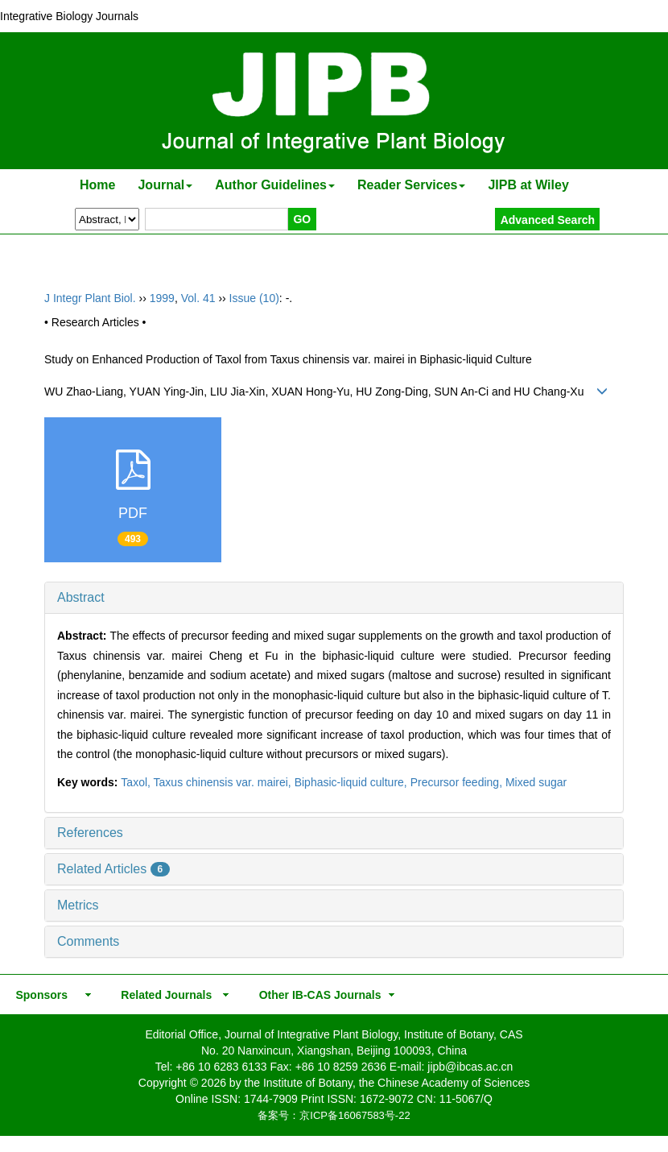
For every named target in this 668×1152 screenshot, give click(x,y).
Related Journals (163, 994)
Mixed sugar (536, 782)
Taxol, (137, 782)
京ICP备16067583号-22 (354, 1115)
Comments (88, 941)
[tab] (334, 597)
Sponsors (38, 994)
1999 (162, 298)
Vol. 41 (198, 298)
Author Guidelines (275, 185)
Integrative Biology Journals (69, 16)
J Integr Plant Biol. (90, 298)
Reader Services (411, 185)
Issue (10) (254, 298)
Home (97, 185)
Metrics (78, 905)
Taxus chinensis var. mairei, (224, 782)
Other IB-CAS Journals (315, 994)
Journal (165, 185)
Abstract (81, 597)
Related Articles (113, 869)
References (90, 832)
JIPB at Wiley (528, 185)
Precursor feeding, (457, 782)
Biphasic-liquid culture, (352, 782)
